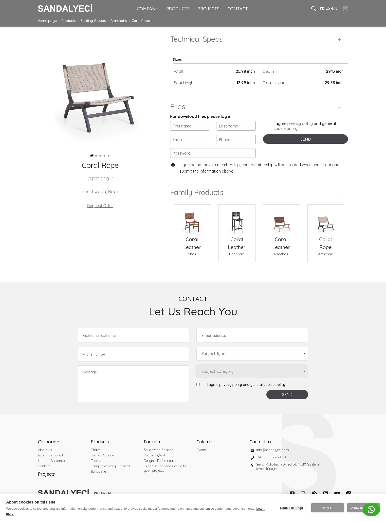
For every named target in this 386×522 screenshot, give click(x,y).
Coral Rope (141, 20)
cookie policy (285, 128)
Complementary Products (110, 466)
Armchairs (118, 20)
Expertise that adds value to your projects (165, 468)
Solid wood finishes (158, 450)
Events (201, 450)
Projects (46, 474)
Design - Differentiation (161, 460)
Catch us (205, 442)
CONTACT (237, 9)
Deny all (327, 508)
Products (68, 20)
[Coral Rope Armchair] (326, 220)
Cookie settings (291, 508)
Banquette (98, 471)
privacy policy (300, 123)
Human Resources (52, 460)
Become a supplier (52, 455)
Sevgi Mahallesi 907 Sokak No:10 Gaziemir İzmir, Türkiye (288, 466)
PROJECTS (209, 9)
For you (152, 442)
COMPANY (147, 9)
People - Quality (156, 455)
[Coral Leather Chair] (192, 220)
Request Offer (100, 205)
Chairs (95, 450)
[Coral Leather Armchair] (281, 220)
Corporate (48, 442)
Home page (47, 20)
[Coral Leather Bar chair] (237, 220)
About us (45, 450)
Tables (96, 460)
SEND (305, 139)
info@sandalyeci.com (272, 450)
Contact (44, 466)
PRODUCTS (178, 9)
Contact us (260, 442)
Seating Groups (93, 20)
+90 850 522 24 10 (271, 457)
